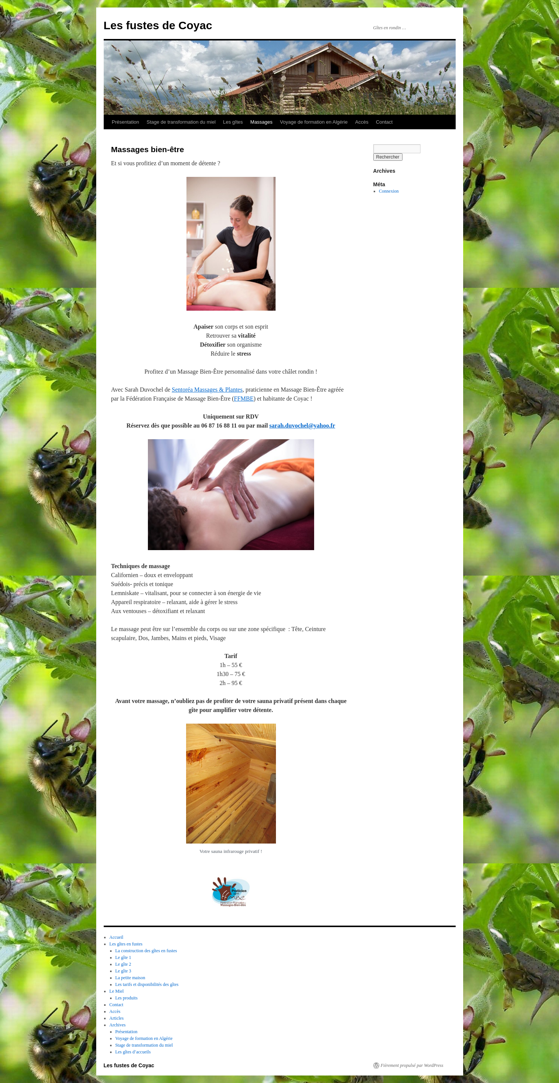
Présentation (125, 122)
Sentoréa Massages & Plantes (207, 389)
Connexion (389, 191)
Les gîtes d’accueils (133, 1052)
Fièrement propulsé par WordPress (412, 1065)
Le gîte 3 (123, 971)
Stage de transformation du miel (181, 122)
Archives (117, 1025)
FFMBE (243, 398)
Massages (261, 122)
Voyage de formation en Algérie (314, 122)
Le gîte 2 (123, 964)
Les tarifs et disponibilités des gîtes (147, 984)
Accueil (116, 937)
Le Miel (116, 991)
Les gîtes (233, 122)
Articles (116, 1018)
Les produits (126, 998)
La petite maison (130, 977)
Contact (384, 122)
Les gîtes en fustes (125, 944)
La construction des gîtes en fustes (146, 950)
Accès (361, 122)
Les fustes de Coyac (158, 25)
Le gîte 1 (123, 957)
